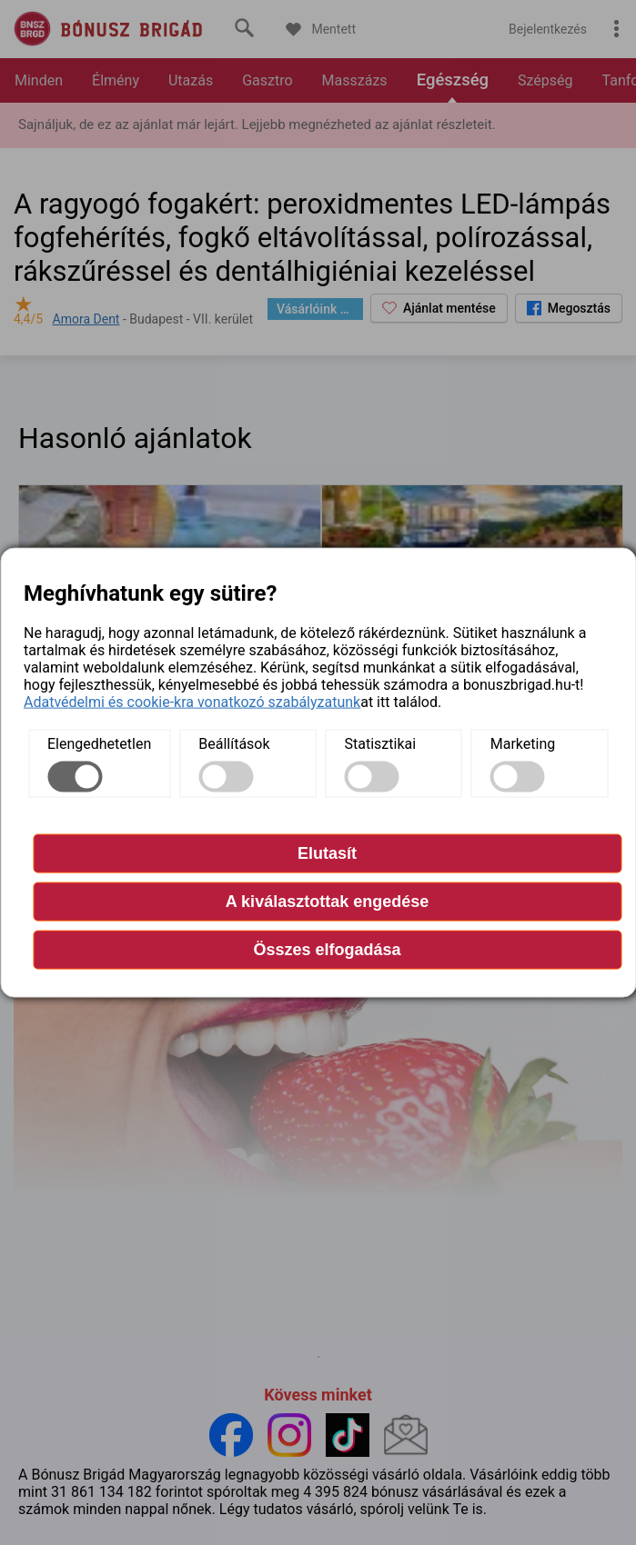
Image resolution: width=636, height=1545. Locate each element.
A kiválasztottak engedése (327, 901)
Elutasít (327, 852)
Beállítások (233, 743)
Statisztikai (381, 743)
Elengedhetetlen (99, 743)
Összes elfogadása (326, 949)
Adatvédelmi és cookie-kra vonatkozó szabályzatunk (192, 701)
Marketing (522, 743)
